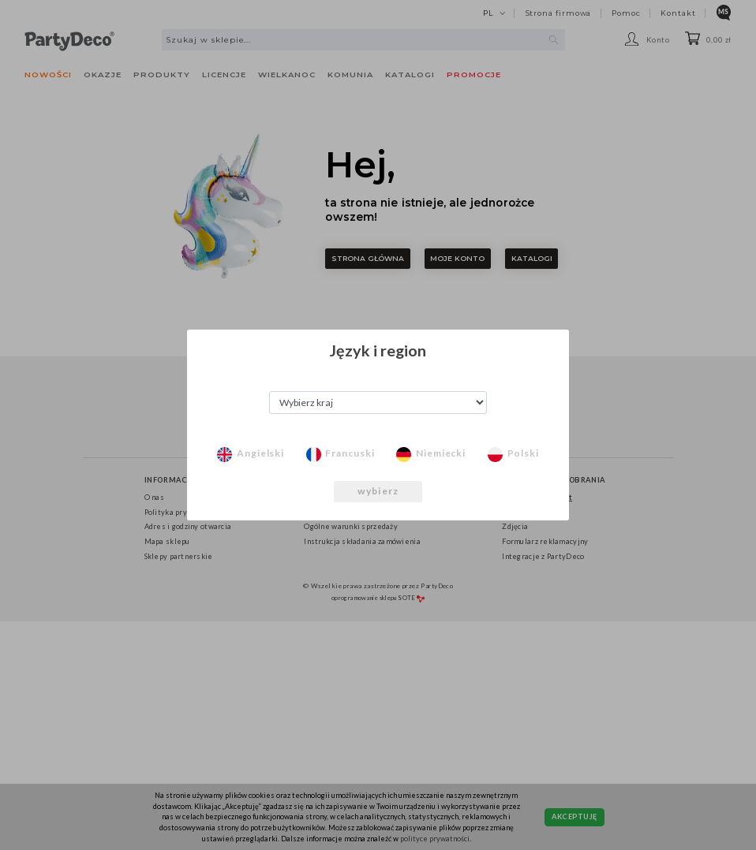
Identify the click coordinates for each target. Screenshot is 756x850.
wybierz (378, 491)
